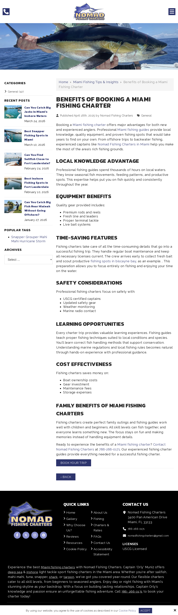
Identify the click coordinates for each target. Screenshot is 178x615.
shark (53, 577)
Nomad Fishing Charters (116, 115)
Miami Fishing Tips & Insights (96, 82)
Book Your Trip (74, 463)
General (146, 115)
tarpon (69, 577)
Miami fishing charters (58, 567)
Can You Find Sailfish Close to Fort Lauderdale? (37, 159)
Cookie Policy (127, 610)
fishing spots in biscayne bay (113, 261)
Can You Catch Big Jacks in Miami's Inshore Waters (37, 111)
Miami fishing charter (89, 125)
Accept (145, 610)
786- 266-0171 (132, 592)
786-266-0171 (109, 449)
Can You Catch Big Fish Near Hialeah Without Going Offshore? (37, 208)
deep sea (15, 572)
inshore (32, 572)
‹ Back (65, 477)
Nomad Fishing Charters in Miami (123, 144)
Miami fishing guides (133, 129)
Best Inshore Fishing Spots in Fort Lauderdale (36, 182)
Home (63, 82)
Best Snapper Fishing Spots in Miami (36, 135)
